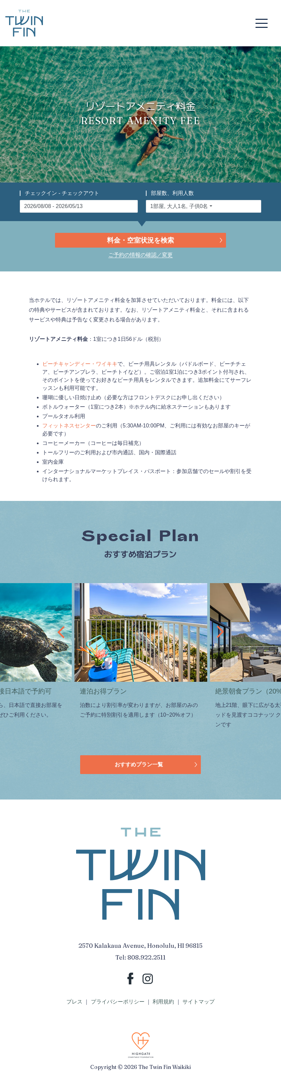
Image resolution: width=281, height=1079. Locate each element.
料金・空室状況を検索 (140, 240)
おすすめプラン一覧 (139, 764)
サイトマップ (198, 1002)
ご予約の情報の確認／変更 (140, 255)
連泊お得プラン (103, 691)
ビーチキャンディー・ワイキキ (79, 364)
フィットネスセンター (69, 425)
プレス (74, 1002)
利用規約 (163, 1002)
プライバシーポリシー (118, 1002)
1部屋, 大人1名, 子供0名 (179, 206)
